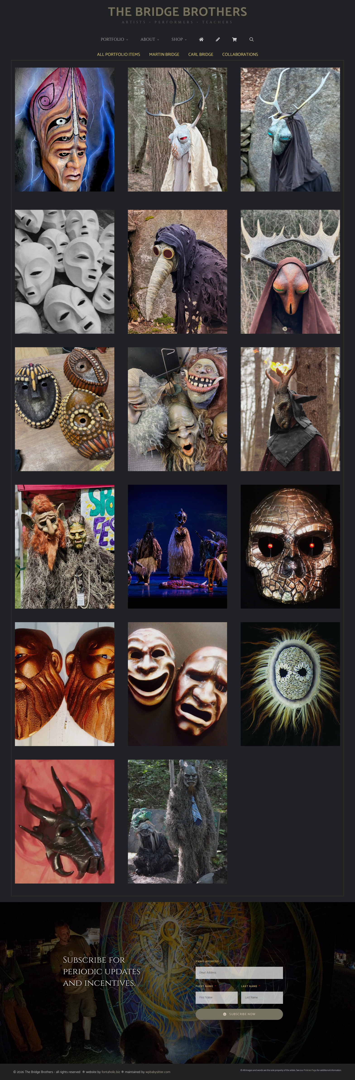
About (153, 40)
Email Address (208, 961)
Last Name (249, 986)
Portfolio (117, 40)
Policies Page (310, 1070)
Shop (182, 40)
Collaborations (240, 54)
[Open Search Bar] (251, 39)
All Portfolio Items (118, 54)
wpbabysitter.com (158, 1072)
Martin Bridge (164, 54)
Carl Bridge (200, 54)
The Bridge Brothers (177, 12)
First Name (205, 986)
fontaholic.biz (111, 1072)
